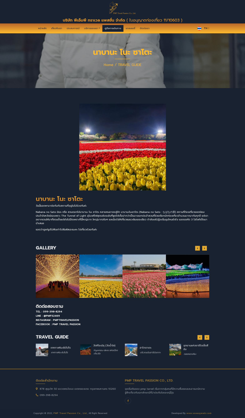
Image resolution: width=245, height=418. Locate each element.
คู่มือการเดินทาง (113, 28)
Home (108, 64)
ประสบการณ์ (73, 28)
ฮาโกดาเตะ (145, 357)
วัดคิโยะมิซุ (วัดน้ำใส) (104, 355)
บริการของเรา (91, 28)
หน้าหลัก (42, 28)
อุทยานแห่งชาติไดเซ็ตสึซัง (195, 356)
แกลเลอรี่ (130, 28)
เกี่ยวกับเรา (56, 28)
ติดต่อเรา (145, 28)
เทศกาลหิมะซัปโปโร (61, 357)
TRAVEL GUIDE (129, 64)
